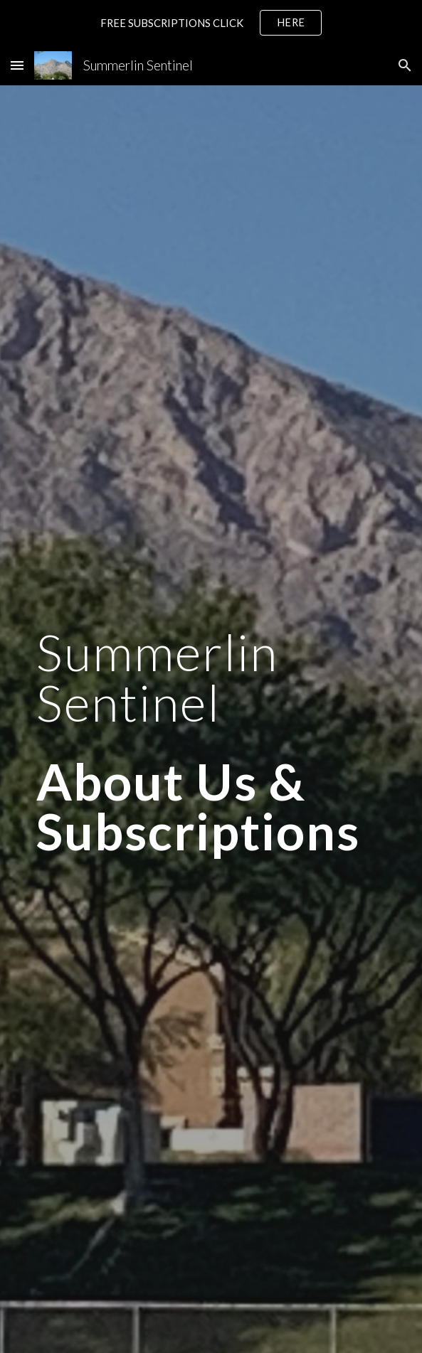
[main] (211, 741)
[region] (211, 23)
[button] (17, 65)
